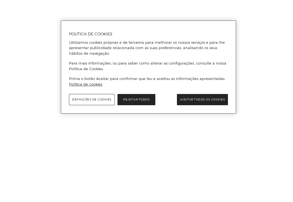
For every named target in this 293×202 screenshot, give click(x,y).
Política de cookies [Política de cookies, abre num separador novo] (85, 84)
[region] (148, 67)
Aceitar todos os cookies (202, 99)
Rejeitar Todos (136, 99)
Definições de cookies (92, 99)
